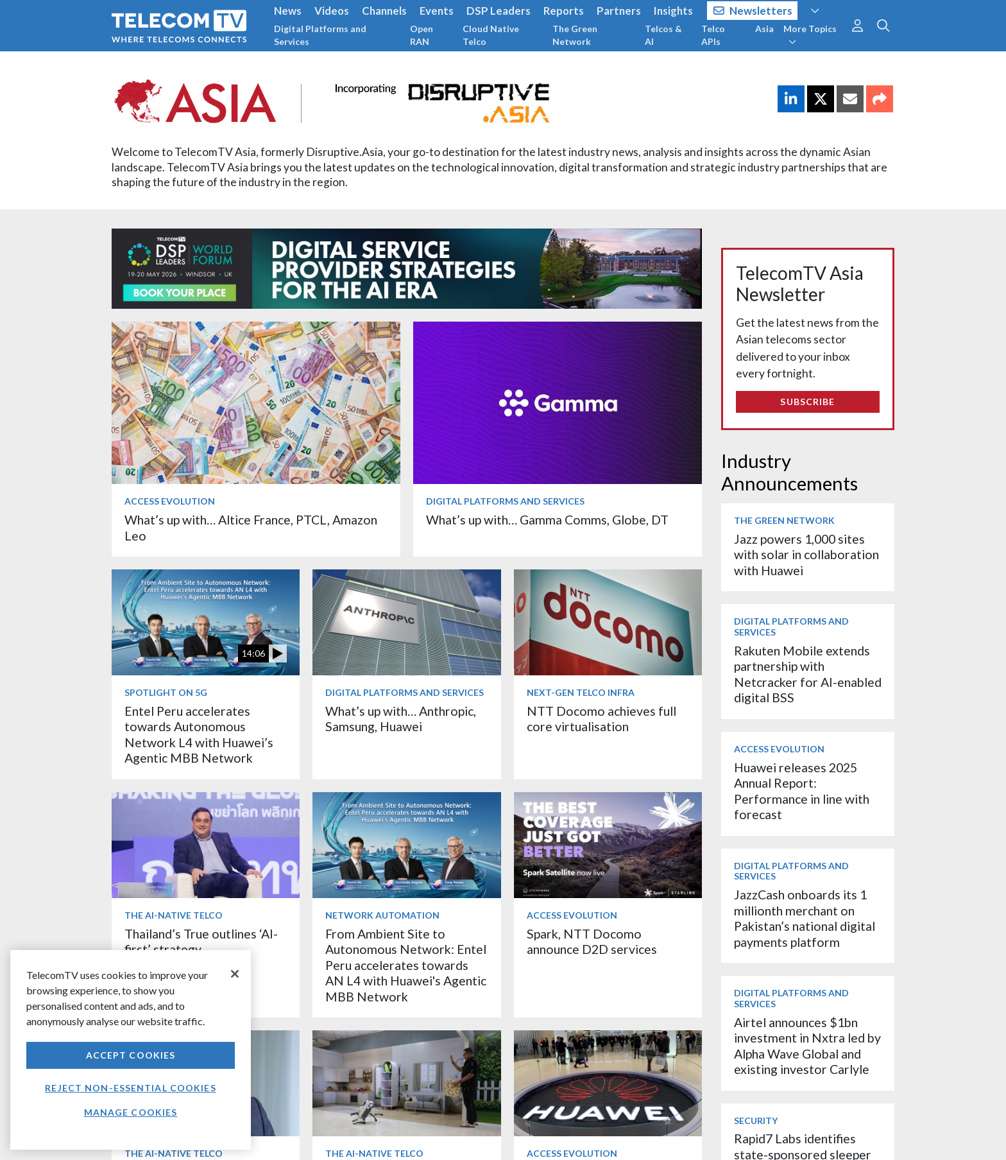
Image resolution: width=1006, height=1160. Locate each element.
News (288, 10)
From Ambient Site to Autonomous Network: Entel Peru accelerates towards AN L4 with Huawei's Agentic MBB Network (405, 965)
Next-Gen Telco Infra (581, 692)
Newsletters (752, 10)
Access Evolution (169, 501)
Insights (673, 10)
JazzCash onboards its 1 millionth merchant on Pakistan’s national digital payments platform (804, 918)
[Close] (235, 974)
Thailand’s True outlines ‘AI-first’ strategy (201, 941)
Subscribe (807, 401)
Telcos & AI (663, 35)
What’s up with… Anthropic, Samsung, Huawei (400, 719)
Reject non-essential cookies (130, 1087)
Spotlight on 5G (165, 692)
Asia (764, 28)
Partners (619, 10)
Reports (563, 10)
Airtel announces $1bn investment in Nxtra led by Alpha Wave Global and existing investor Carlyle (807, 1046)
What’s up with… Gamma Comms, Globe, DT (547, 519)
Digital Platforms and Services (320, 35)
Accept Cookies (131, 1055)
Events (437, 10)
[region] (130, 1050)
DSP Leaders (498, 10)
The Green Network (574, 35)
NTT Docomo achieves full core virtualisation (601, 719)
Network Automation (382, 915)
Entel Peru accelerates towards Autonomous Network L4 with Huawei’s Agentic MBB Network (198, 734)
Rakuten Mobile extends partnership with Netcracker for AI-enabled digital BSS (808, 674)
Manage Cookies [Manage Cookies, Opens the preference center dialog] (131, 1112)
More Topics (810, 34)
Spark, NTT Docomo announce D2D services (592, 941)
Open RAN (421, 35)
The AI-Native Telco (173, 915)
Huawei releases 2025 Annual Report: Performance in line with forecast (801, 791)
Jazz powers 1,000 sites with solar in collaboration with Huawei (806, 555)
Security (756, 1120)
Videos (331, 10)
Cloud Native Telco (491, 35)
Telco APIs (713, 35)
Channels (384, 10)
